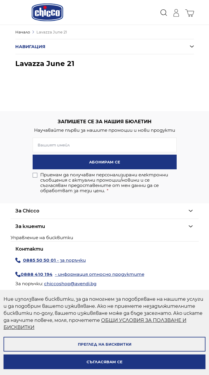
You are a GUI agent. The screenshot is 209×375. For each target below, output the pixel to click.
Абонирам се (104, 162)
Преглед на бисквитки (104, 344)
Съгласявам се (104, 361)
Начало (22, 32)
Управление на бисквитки (42, 237)
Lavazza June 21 (51, 32)
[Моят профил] (176, 12)
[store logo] (47, 12)
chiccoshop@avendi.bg (70, 283)
